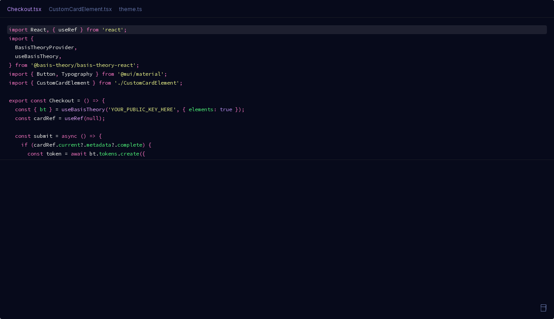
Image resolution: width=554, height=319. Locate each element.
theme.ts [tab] (130, 9)
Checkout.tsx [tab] (24, 9)
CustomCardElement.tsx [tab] (80, 9)
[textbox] (277, 89)
